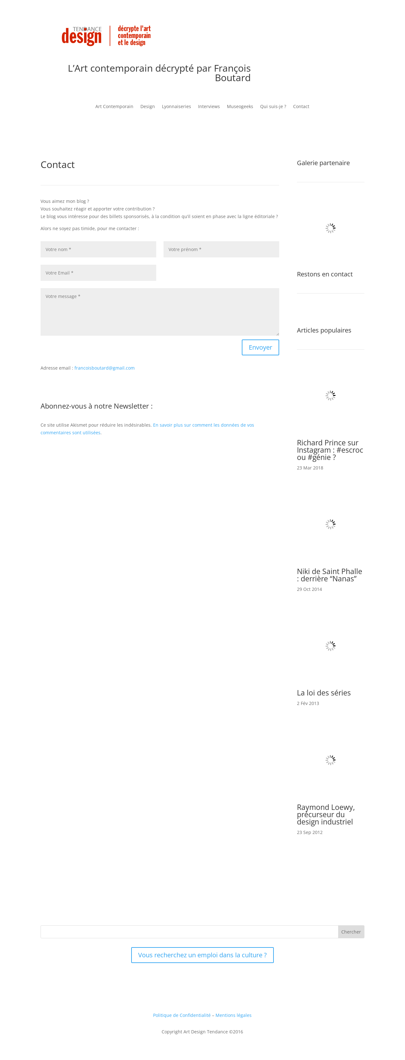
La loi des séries (324, 693)
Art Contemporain (114, 106)
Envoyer (260, 347)
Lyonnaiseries (176, 106)
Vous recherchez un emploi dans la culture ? (202, 955)
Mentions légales (233, 1015)
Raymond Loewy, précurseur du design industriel (326, 814)
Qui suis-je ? (273, 106)
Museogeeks (240, 106)
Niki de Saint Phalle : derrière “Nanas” (329, 575)
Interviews (209, 106)
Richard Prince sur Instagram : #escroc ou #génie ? (330, 449)
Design (147, 106)
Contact (301, 106)
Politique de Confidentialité (182, 1015)
